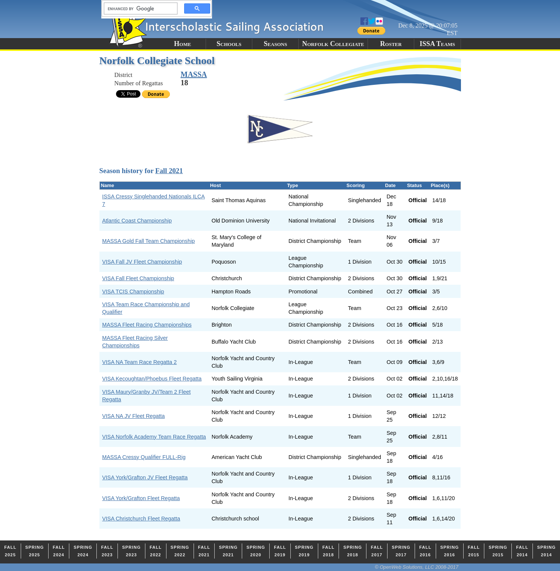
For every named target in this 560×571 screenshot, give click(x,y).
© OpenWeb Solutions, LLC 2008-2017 (416, 567)
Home (182, 44)
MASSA (194, 74)
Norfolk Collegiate (333, 44)
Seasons (275, 44)
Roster (390, 44)
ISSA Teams (437, 44)
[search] (138, 8)
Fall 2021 (169, 171)
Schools (229, 44)
